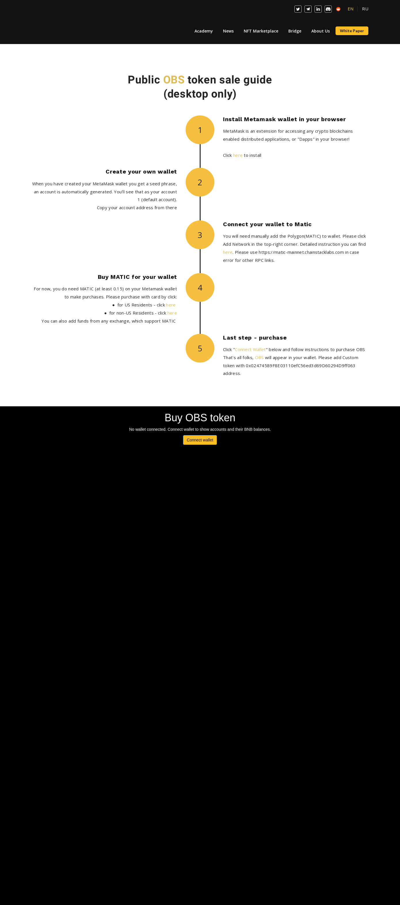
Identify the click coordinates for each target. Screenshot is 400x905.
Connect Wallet (250, 349)
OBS (174, 79)
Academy (204, 31)
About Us (320, 31)
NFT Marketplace (261, 31)
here (238, 155)
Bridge (294, 31)
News (228, 31)
